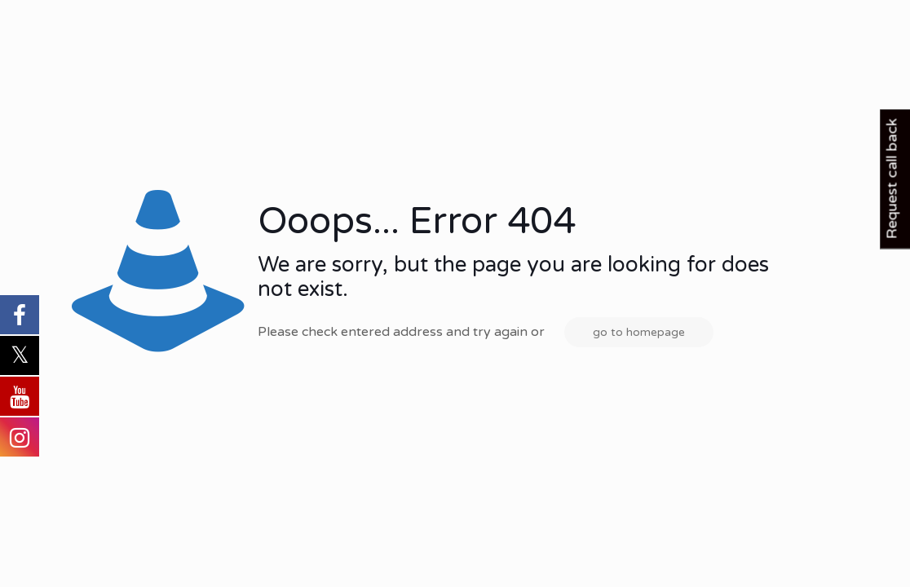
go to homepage (639, 332)
